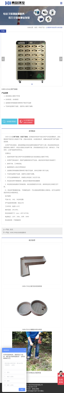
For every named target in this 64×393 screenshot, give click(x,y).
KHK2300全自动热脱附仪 (18, 232)
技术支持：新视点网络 (32, 389)
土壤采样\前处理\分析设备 (54, 27)
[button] (60, 59)
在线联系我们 (9, 121)
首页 (35, 27)
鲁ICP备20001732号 (31, 387)
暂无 (11, 229)
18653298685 (26, 121)
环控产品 (41, 27)
